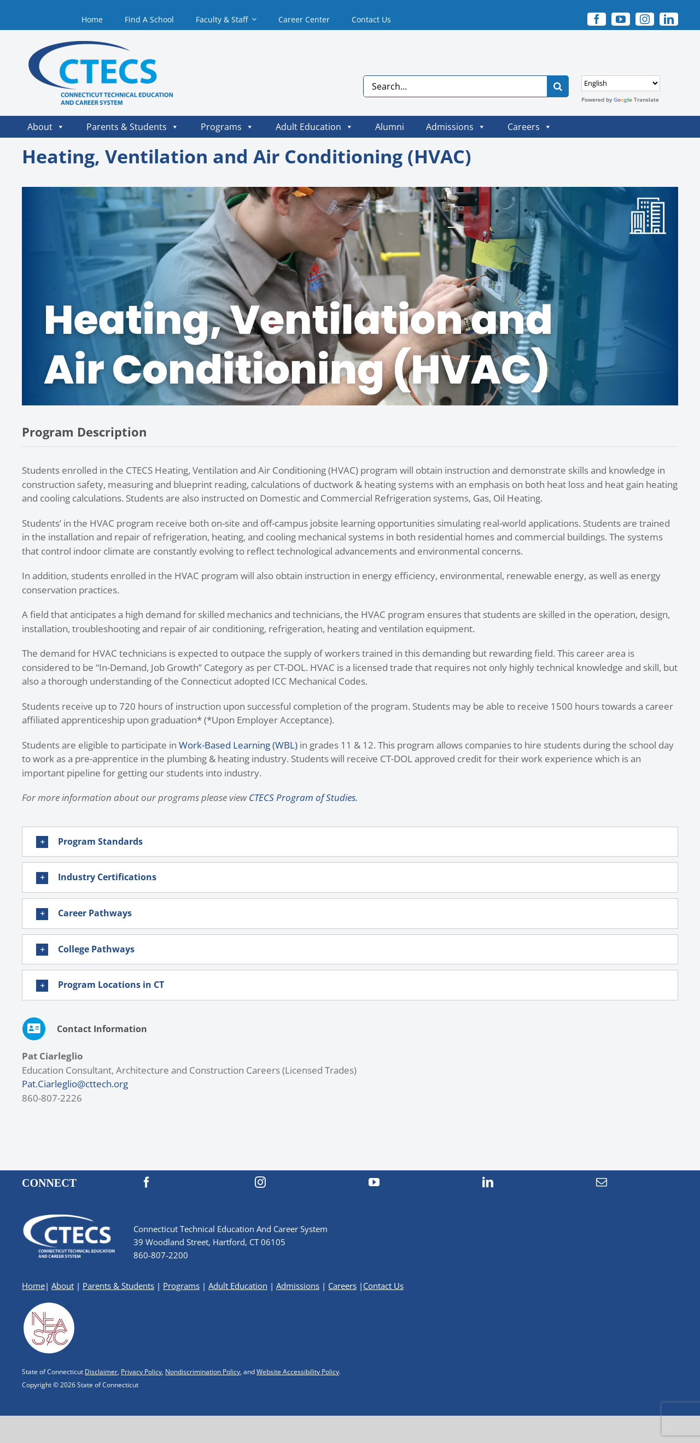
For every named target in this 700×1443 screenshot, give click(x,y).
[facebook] (596, 19)
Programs (227, 127)
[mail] (601, 1182)
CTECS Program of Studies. (303, 797)
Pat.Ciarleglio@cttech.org (75, 1083)
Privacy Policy (141, 1371)
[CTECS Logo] (91, 45)
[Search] (558, 86)
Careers (530, 127)
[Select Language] (620, 83)
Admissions (456, 127)
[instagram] (644, 19)
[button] (350, 842)
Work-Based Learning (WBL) (238, 745)
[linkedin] (669, 19)
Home (33, 1285)
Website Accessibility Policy (297, 1371)
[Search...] (455, 86)
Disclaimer (101, 1371)
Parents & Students (132, 127)
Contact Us (383, 1285)
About (46, 127)
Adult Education (314, 127)
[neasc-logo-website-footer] (49, 1305)
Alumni (389, 127)
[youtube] (620, 19)
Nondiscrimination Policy (202, 1371)
